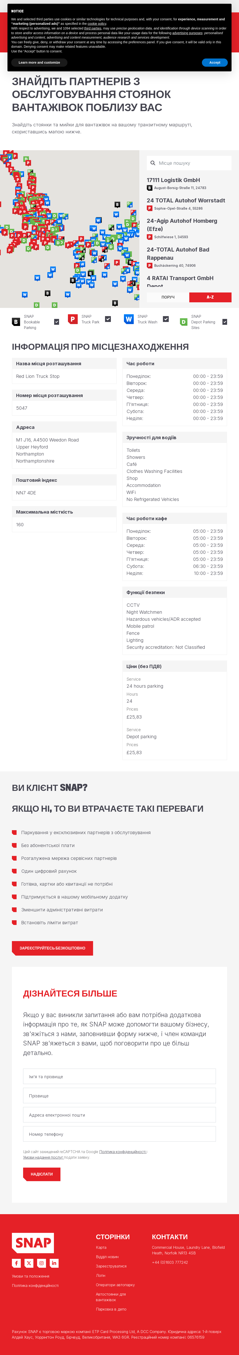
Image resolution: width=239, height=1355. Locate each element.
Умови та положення (30, 1276)
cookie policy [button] (97, 24)
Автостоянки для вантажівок (111, 1297)
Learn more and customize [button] (39, 62)
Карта (101, 1247)
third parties (92, 28)
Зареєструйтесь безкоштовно (52, 948)
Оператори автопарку (115, 1284)
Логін (100, 1275)
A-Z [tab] (210, 297)
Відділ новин (107, 1256)
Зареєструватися (111, 1266)
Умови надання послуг (43, 1157)
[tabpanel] (189, 221)
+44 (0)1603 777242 (170, 1262)
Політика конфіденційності (123, 1152)
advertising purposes (187, 33)
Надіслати (42, 1174)
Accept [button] (214, 62)
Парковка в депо (111, 1309)
